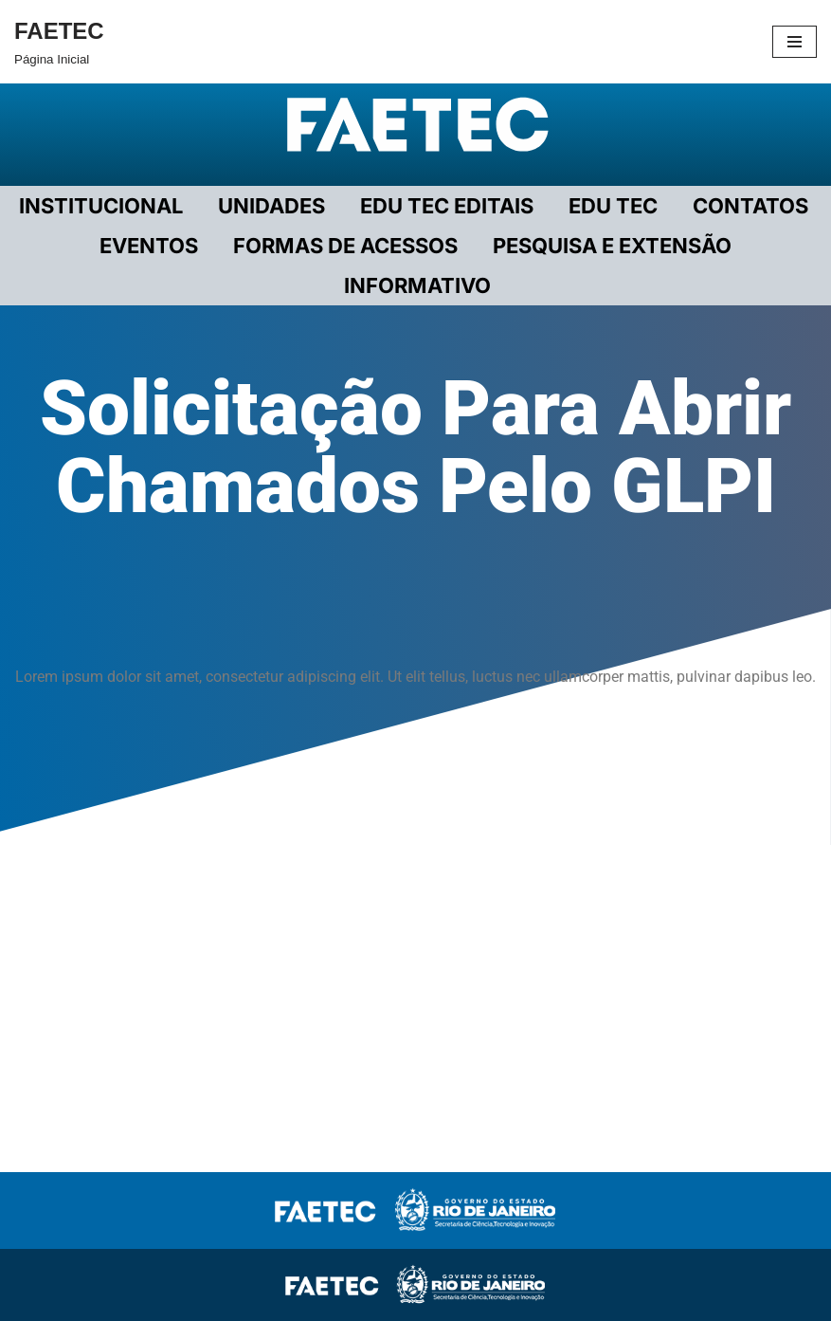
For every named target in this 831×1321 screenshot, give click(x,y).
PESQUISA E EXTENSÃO (612, 245)
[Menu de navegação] (794, 42)
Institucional (101, 205)
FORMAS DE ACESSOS (345, 245)
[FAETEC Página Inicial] (59, 41)
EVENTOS (148, 245)
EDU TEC (613, 205)
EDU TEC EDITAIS (446, 205)
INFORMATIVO (417, 285)
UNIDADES (271, 205)
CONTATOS (750, 205)
